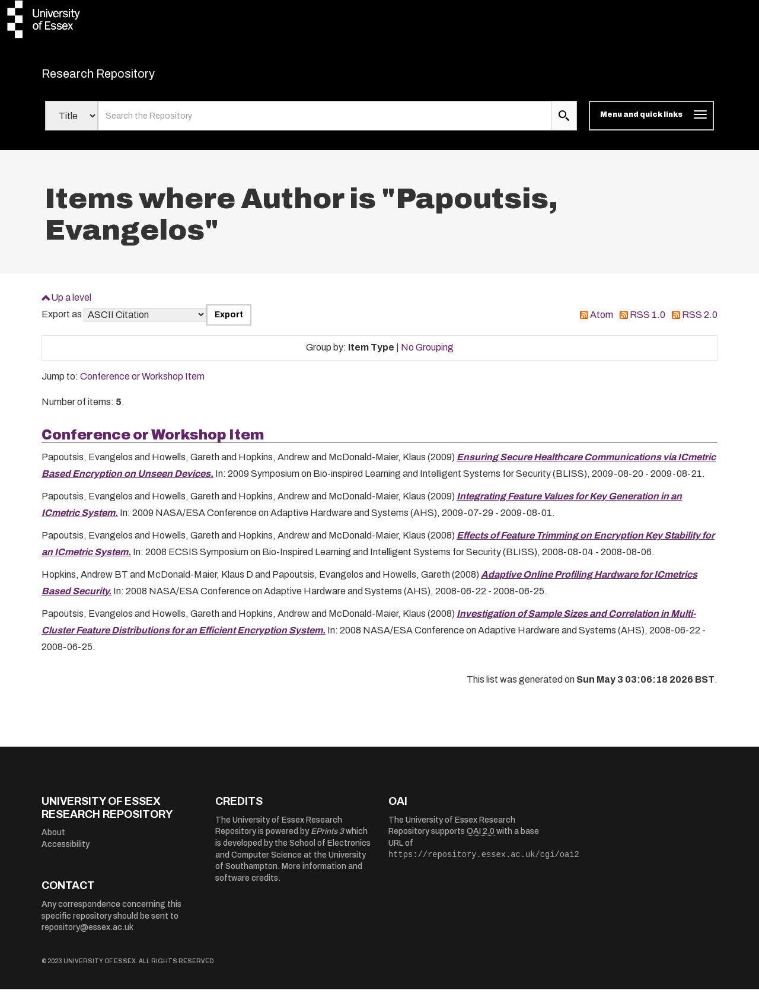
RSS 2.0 (699, 322)
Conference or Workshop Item (142, 384)
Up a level (71, 305)
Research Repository (125, 77)
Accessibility (66, 852)
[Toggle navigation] (651, 123)
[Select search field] (71, 123)
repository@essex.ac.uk (87, 935)
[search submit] (564, 123)
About (53, 840)
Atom (601, 322)
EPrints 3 (327, 838)
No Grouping (427, 355)
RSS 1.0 (647, 322)
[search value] (324, 123)
